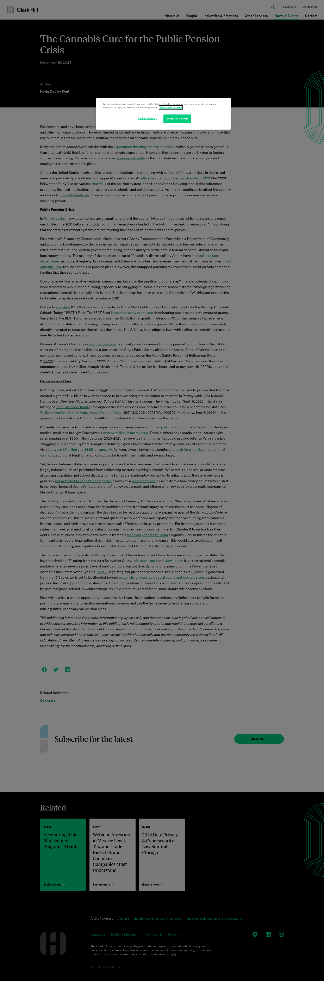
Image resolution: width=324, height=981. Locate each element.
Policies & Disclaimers (171, 107)
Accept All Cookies (177, 118)
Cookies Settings (147, 118)
